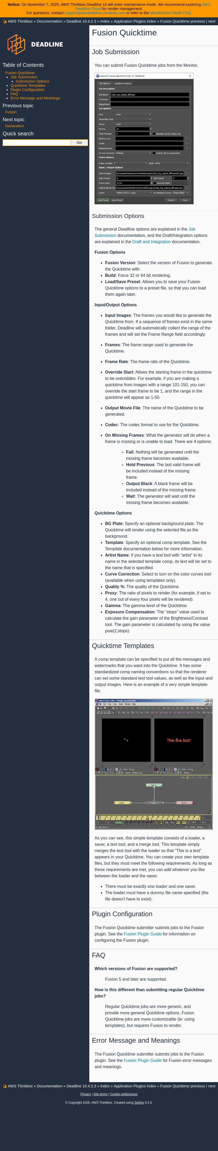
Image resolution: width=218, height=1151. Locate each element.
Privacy (85, 1094)
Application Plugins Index (135, 21)
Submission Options (32, 81)
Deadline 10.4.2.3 (81, 21)
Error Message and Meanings (35, 98)
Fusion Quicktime (174, 21)
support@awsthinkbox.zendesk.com (95, 13)
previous (198, 21)
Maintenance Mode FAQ (170, 13)
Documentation (49, 21)
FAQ (14, 94)
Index (105, 21)
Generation (14, 126)
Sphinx (139, 1102)
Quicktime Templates (28, 85)
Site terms (101, 1094)
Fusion (11, 112)
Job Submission (24, 77)
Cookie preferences (123, 1094)
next (211, 21)
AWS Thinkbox (20, 21)
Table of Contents (23, 65)
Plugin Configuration (28, 90)
